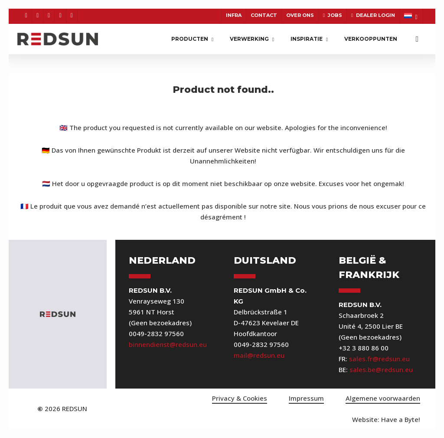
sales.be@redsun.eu (381, 369)
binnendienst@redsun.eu (168, 344)
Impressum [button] (306, 398)
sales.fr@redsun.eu (379, 358)
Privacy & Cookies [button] (239, 398)
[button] (386, 419)
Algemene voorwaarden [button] (383, 398)
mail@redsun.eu (259, 355)
